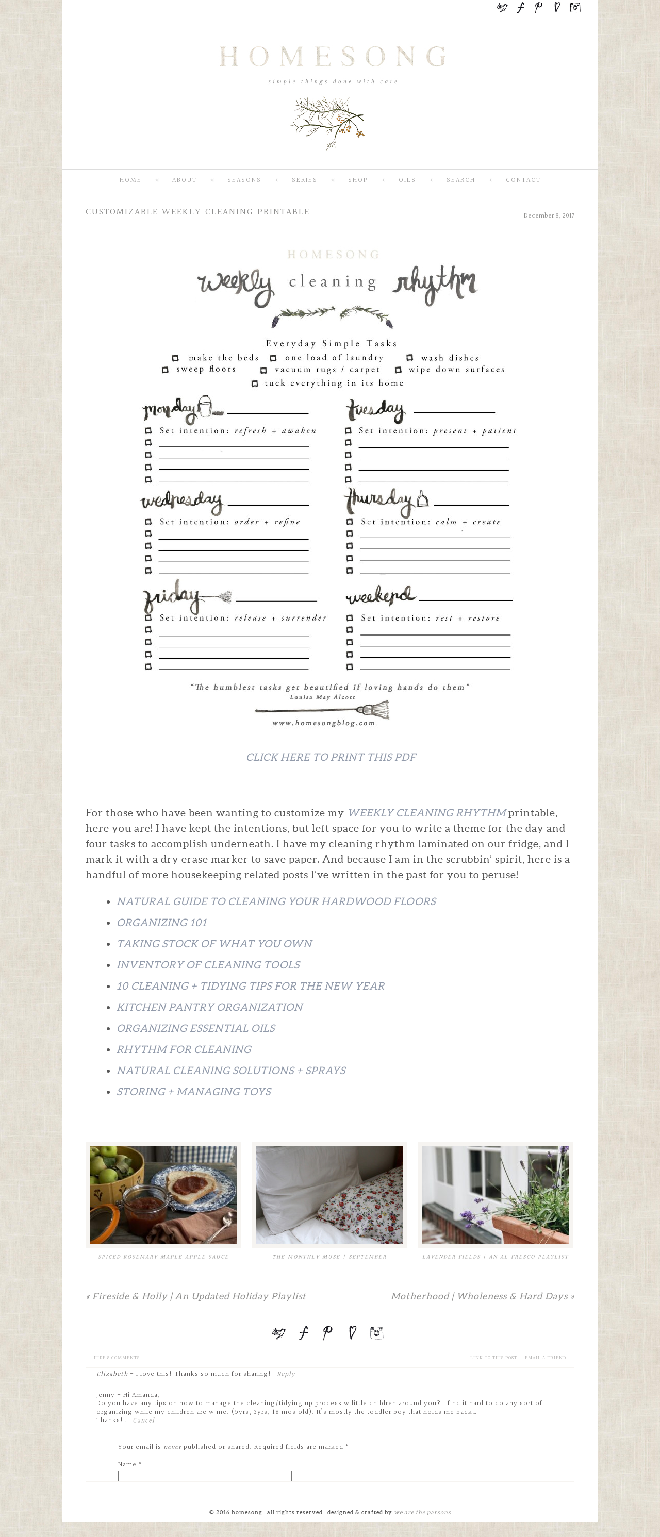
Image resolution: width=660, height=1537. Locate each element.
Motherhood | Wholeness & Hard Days (482, 1296)
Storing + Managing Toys (194, 1091)
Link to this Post (493, 1358)
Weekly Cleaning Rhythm (426, 812)
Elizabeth (112, 1374)
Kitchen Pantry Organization (210, 1007)
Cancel (144, 1420)
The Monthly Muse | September (329, 1256)
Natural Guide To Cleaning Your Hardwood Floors (276, 901)
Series (305, 180)
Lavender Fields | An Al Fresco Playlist (495, 1256)
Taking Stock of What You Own (214, 943)
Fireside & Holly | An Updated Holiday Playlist (196, 1296)
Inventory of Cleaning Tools (208, 965)
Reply (286, 1374)
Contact (523, 180)
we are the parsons (422, 1512)
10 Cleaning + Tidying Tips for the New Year (251, 986)
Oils (407, 180)
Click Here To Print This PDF (331, 757)
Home (131, 180)
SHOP (358, 180)
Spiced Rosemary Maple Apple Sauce (163, 1256)
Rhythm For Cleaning (184, 1049)
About (184, 180)
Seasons (244, 180)
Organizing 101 (162, 922)
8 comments (117, 1358)
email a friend (545, 1358)
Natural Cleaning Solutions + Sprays (231, 1070)
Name (127, 1465)
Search (461, 180)
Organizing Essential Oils (196, 1028)
